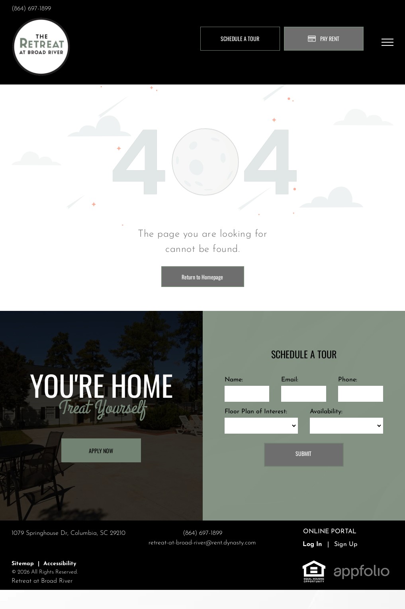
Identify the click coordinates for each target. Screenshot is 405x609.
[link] (314, 564)
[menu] (387, 42)
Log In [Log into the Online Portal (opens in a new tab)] (312, 544)
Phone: (347, 380)
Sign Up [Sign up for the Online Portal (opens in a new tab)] (345, 544)
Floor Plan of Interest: (256, 412)
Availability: (326, 412)
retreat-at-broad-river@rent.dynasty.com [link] (202, 543)
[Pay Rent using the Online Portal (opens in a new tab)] (324, 39)
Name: (234, 380)
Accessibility (59, 564)
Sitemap (23, 564)
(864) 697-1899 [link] (31, 9)
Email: (289, 380)
